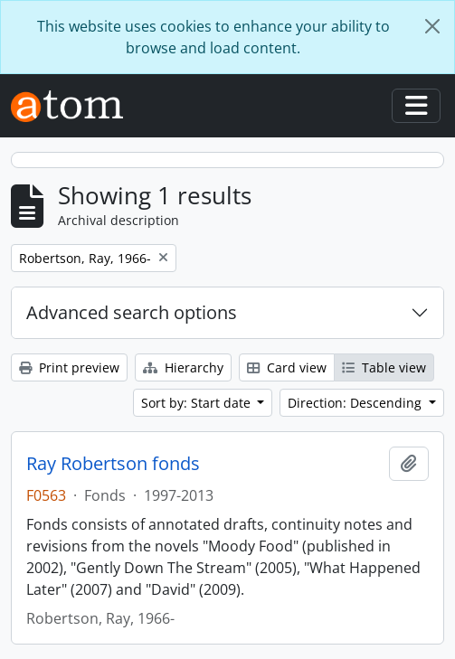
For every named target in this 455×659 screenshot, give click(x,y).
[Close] (432, 26)
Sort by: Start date (197, 402)
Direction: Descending (356, 402)
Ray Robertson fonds (113, 464)
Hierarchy (183, 367)
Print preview (69, 367)
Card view (287, 367)
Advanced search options (131, 312)
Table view (384, 367)
